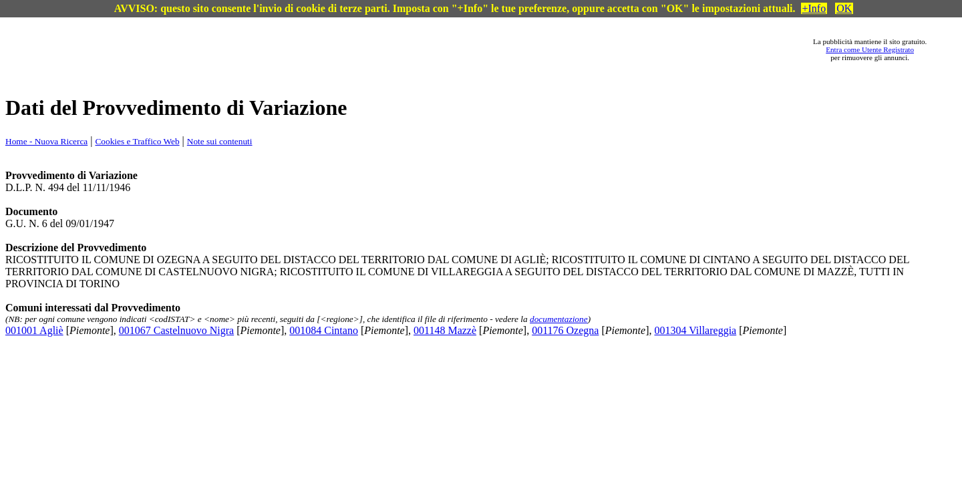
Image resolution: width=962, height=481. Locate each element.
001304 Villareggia (695, 330)
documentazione (559, 319)
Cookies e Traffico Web (137, 141)
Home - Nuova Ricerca (46, 141)
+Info (814, 8)
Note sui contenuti (220, 141)
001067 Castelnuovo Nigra (176, 330)
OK (844, 8)
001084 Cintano (323, 330)
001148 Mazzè (445, 330)
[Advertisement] (421, 49)
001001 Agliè (34, 330)
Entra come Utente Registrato (870, 49)
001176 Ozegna (565, 330)
